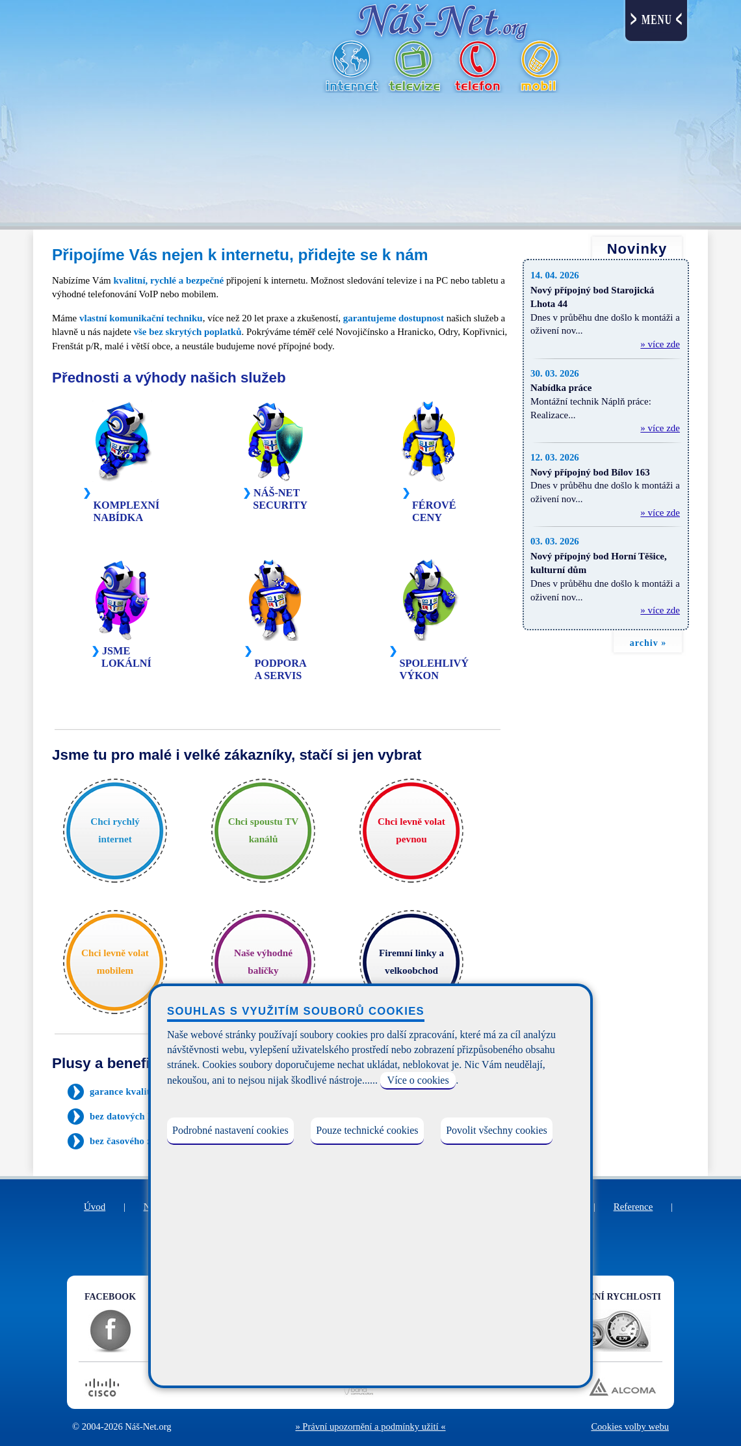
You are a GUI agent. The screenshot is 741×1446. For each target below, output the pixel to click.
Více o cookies (418, 1080)
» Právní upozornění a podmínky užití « (370, 1426)
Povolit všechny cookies (496, 1130)
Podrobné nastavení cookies (230, 1130)
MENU (657, 19)
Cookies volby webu (630, 1426)
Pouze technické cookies (367, 1130)
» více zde (660, 344)
